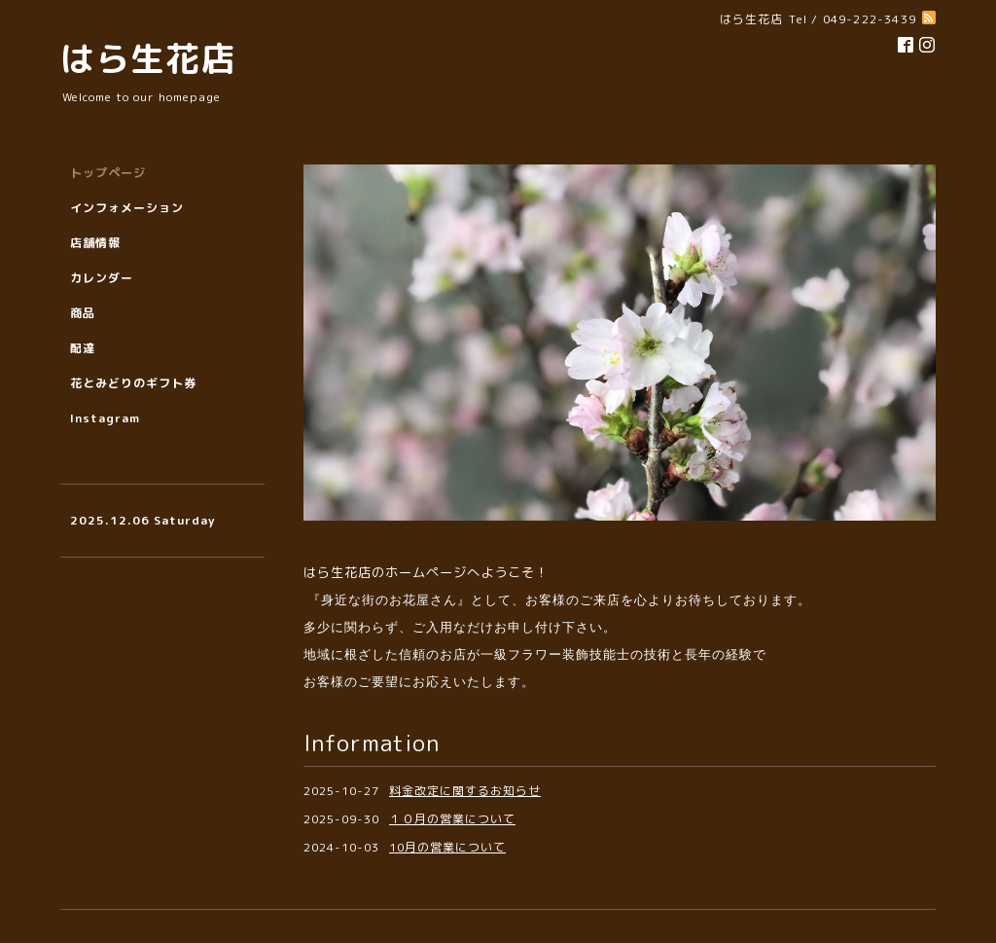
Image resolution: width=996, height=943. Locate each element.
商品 (82, 313)
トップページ (108, 172)
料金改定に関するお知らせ (465, 790)
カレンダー (101, 278)
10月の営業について (447, 847)
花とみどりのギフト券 (133, 383)
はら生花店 (147, 58)
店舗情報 (95, 243)
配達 (82, 348)
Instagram (105, 418)
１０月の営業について (452, 819)
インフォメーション (127, 207)
